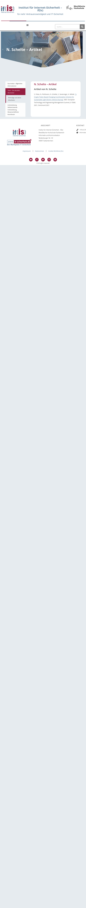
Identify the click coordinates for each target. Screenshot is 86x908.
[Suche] (82, 26)
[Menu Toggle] (27, 25)
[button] (3, 49)
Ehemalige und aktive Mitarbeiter (14, 99)
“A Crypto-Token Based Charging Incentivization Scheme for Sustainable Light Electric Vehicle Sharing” (55, 97)
